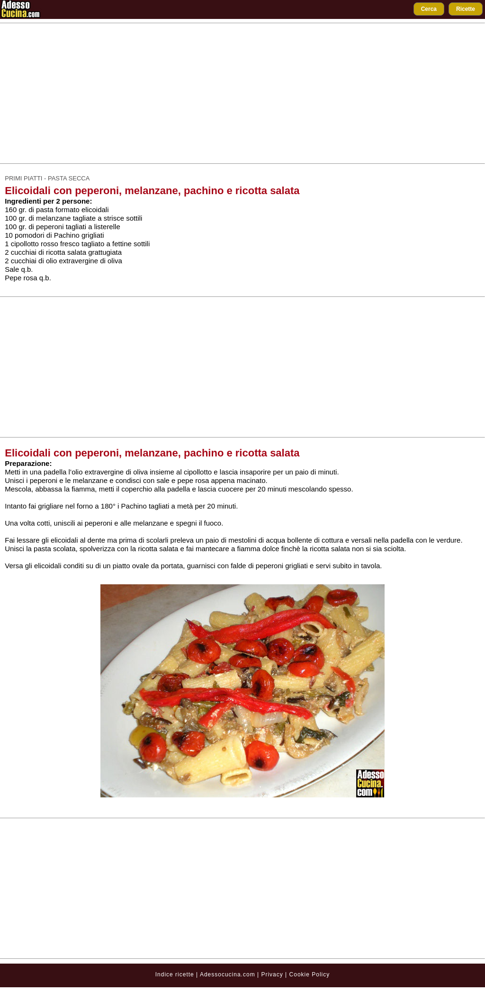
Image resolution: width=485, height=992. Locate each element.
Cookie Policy (309, 974)
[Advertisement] (242, 93)
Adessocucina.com (227, 974)
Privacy (273, 974)
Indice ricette (174, 974)
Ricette (465, 9)
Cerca (429, 9)
